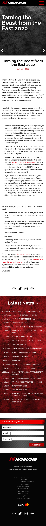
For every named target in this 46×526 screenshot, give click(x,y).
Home (15, 477)
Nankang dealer (23, 254)
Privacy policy (26, 479)
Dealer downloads (23, 498)
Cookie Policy (25, 477)
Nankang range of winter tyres (24, 162)
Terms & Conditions (27, 481)
